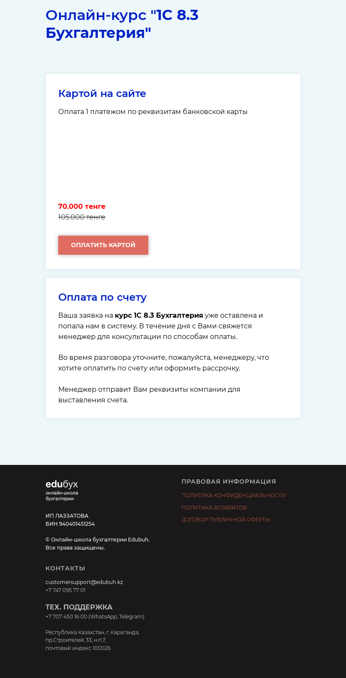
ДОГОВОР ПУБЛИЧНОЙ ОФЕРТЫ (226, 519)
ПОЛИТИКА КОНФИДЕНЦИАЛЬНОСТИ (234, 495)
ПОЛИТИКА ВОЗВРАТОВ (214, 507)
